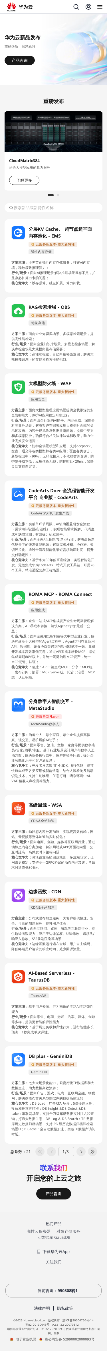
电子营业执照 (26, 1339)
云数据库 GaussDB (53, 1237)
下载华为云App (53, 1251)
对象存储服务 (68, 1231)
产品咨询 (20, 60)
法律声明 (42, 1308)
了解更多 (24, 180)
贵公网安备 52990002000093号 (69, 1339)
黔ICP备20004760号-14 (78, 1320)
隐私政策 (65, 1308)
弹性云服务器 (39, 1231)
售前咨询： (54, 1290)
